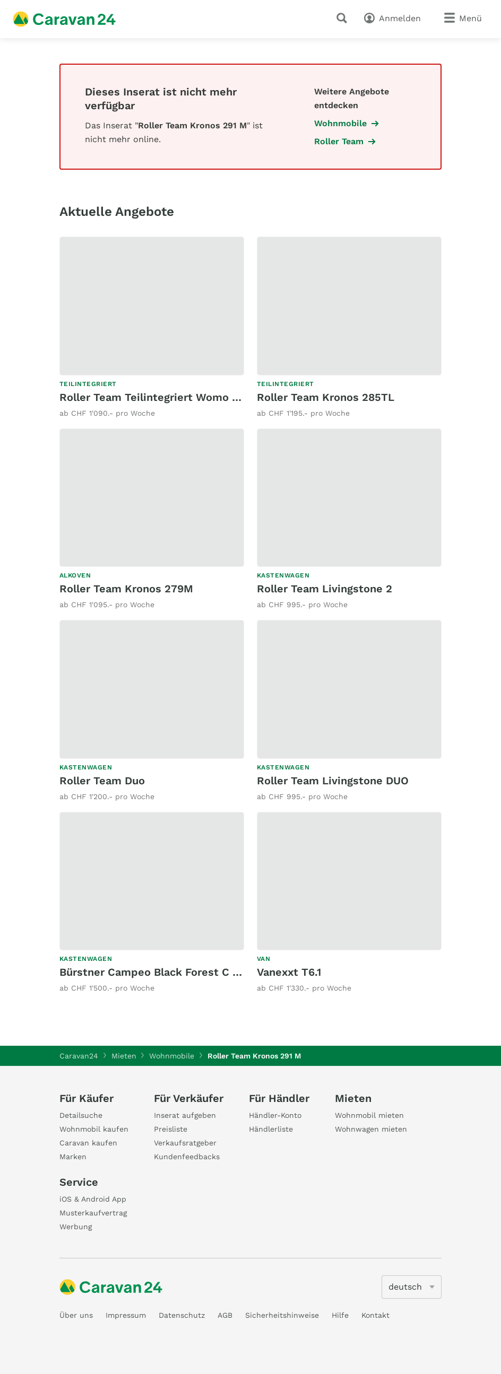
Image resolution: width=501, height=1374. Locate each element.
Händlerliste (271, 1129)
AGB (225, 1315)
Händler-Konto (275, 1115)
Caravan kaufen (88, 1143)
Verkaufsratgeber (185, 1143)
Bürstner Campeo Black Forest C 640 (156, 972)
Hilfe (340, 1315)
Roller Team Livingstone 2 (324, 588)
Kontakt (375, 1315)
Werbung (75, 1226)
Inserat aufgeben (185, 1115)
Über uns (76, 1315)
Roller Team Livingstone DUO (333, 780)
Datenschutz (182, 1315)
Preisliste (170, 1129)
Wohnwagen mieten (371, 1129)
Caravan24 (78, 1056)
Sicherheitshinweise (282, 1315)
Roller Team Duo (102, 780)
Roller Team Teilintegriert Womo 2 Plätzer (168, 397)
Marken (73, 1156)
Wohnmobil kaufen (93, 1129)
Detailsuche (80, 1115)
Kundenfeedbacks (187, 1156)
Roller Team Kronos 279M (126, 588)
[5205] (412, 1287)
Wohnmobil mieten (369, 1115)
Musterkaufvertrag (93, 1213)
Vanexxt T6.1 (289, 972)
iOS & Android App (92, 1199)
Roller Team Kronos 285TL (325, 397)
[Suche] (344, 18)
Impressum (126, 1315)
